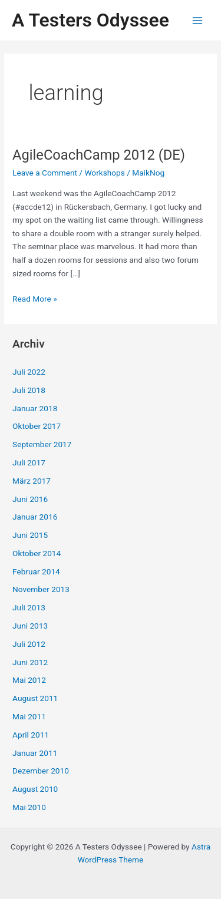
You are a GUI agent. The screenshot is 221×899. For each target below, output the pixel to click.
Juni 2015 (30, 535)
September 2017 (41, 444)
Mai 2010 (29, 807)
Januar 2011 (34, 753)
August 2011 (35, 698)
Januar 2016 (34, 516)
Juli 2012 (28, 644)
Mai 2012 (29, 680)
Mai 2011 (29, 716)
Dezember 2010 (40, 770)
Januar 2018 (34, 408)
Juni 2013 (30, 625)
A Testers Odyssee (90, 20)
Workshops (104, 172)
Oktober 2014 (36, 553)
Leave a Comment (44, 172)
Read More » (34, 299)
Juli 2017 (28, 462)
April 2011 (30, 734)
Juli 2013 (28, 607)
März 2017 (31, 480)
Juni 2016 (30, 499)
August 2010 (35, 789)
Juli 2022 (28, 371)
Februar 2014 (36, 571)
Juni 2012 (30, 662)
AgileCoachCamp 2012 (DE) (98, 155)
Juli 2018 (28, 390)
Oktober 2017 (36, 426)
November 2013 (41, 589)
